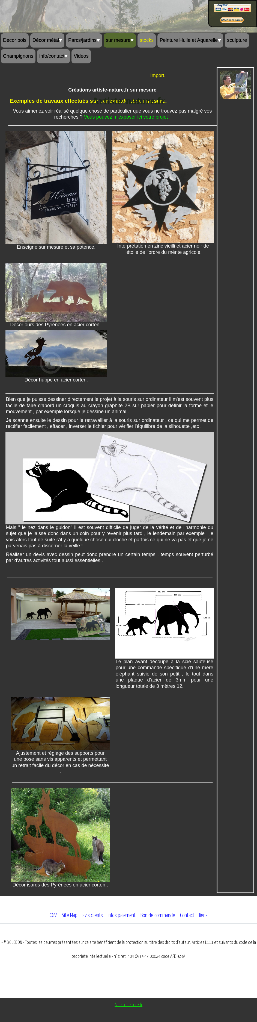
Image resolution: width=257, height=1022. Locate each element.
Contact (187, 915)
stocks (147, 40)
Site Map (69, 915)
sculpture (237, 40)
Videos (81, 56)
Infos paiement (122, 915)
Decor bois (14, 40)
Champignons (18, 56)
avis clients (92, 915)
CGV (53, 915)
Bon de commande (158, 915)
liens (203, 915)
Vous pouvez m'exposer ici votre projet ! (127, 117)
